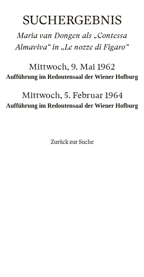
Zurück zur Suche (72, 142)
